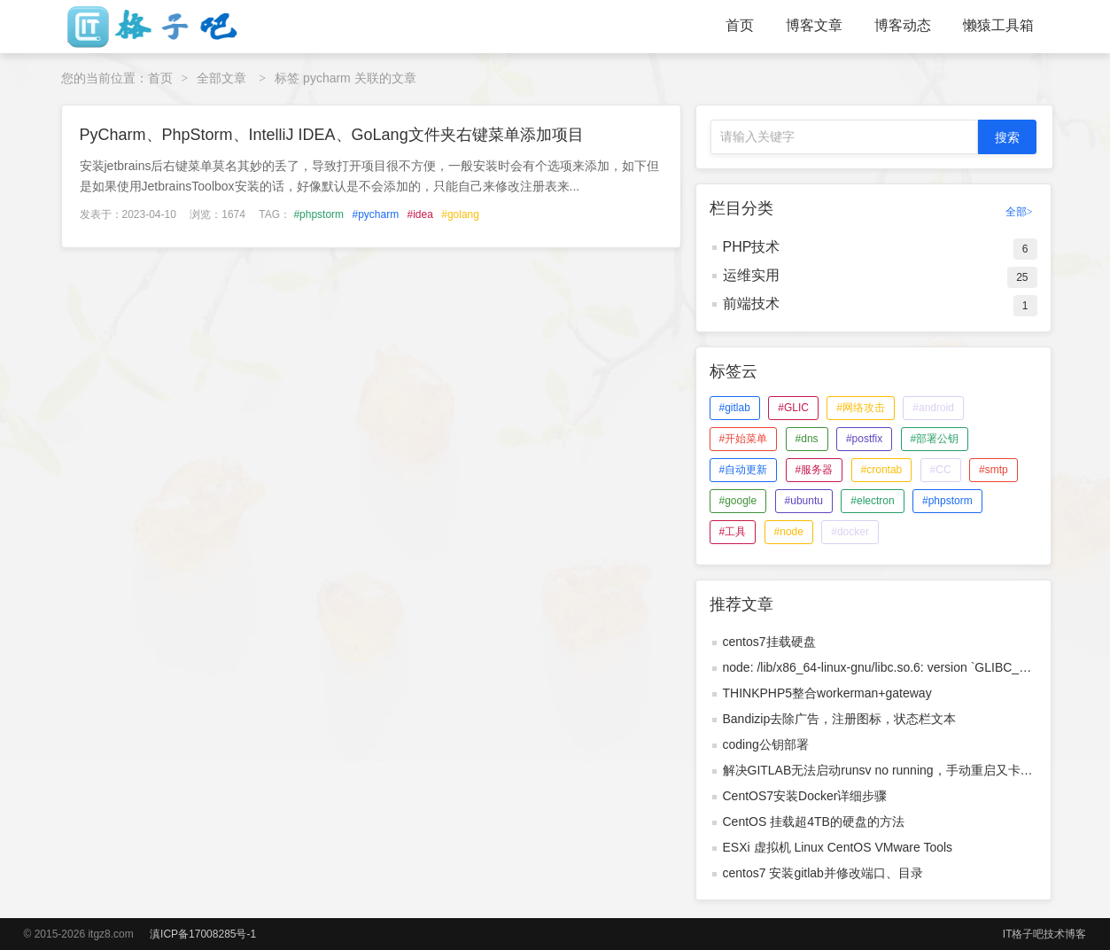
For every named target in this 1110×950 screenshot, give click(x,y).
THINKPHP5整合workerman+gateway (827, 693)
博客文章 (814, 25)
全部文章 (221, 78)
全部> (1019, 212)
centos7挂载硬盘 (769, 642)
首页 (740, 25)
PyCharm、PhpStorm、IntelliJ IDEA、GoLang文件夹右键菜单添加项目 (332, 135)
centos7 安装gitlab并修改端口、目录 (823, 873)
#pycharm (375, 214)
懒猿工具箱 (998, 25)
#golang (460, 214)
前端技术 (751, 303)
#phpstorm (318, 214)
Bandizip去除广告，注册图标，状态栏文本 (840, 719)
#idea (419, 214)
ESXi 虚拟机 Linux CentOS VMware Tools (838, 847)
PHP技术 (751, 246)
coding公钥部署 (766, 744)
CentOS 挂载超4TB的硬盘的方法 (813, 821)
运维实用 (751, 275)
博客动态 (902, 25)
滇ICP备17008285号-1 (203, 934)
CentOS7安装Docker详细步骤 (805, 796)
